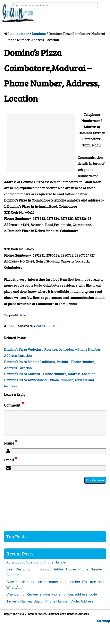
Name (10, 447)
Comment (14, 405)
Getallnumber (18, 33)
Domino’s (39, 33)
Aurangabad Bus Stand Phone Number (36, 567)
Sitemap (103, 625)
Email (10, 464)
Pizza (23, 315)
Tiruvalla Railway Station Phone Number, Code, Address (49, 606)
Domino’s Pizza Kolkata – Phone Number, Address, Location (50, 373)
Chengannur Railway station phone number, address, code (51, 599)
